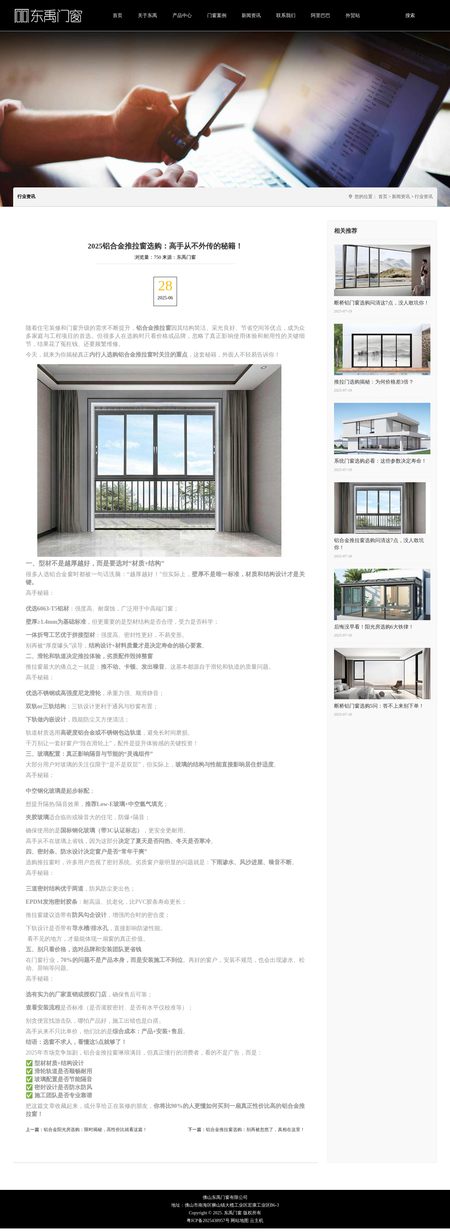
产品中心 (182, 15)
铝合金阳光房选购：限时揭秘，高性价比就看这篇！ (95, 1133)
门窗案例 (216, 15)
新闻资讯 (251, 15)
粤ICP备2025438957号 (208, 1224)
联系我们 (286, 15)
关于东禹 (147, 15)
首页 (117, 15)
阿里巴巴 (320, 15)
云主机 (256, 1224)
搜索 (410, 15)
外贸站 (353, 15)
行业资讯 (424, 196)
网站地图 (240, 1224)
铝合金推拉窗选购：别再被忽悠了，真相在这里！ (255, 1133)
